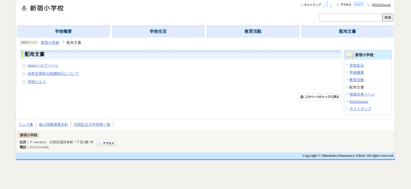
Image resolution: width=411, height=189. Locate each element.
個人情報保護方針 (53, 124)
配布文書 (347, 31)
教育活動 (253, 31)
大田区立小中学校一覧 (92, 124)
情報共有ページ (362, 94)
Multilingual (381, 5)
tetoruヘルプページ (43, 65)
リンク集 (26, 124)
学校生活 (158, 31)
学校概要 (63, 31)
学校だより (37, 82)
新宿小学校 (50, 42)
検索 (388, 17)
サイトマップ (360, 109)
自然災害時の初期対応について (53, 73)
